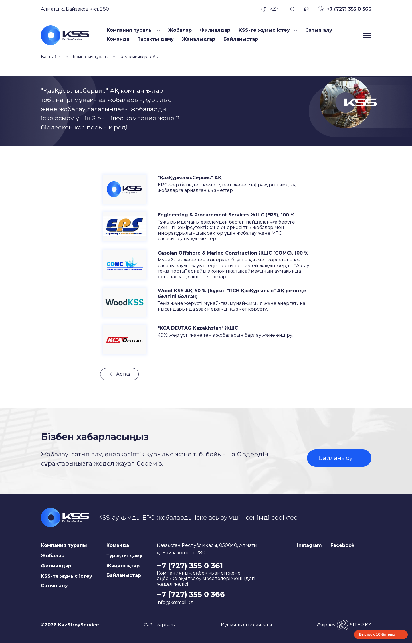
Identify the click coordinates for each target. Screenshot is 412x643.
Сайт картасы (160, 625)
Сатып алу (318, 30)
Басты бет (51, 56)
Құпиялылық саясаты (246, 625)
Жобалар (180, 30)
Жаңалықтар (198, 39)
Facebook (342, 545)
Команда (118, 39)
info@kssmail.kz (175, 602)
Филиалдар (215, 30)
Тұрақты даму (156, 39)
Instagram (309, 545)
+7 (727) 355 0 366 (191, 594)
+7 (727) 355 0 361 (190, 565)
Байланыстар (240, 39)
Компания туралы (91, 56)
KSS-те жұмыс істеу (66, 576)
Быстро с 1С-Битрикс (377, 634)
